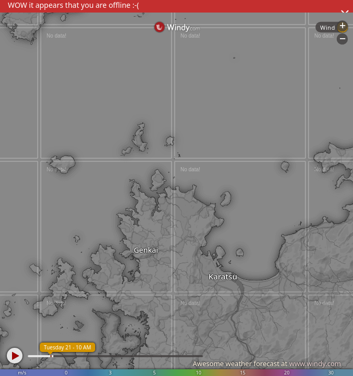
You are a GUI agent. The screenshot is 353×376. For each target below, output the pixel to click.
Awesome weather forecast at (266, 363)
